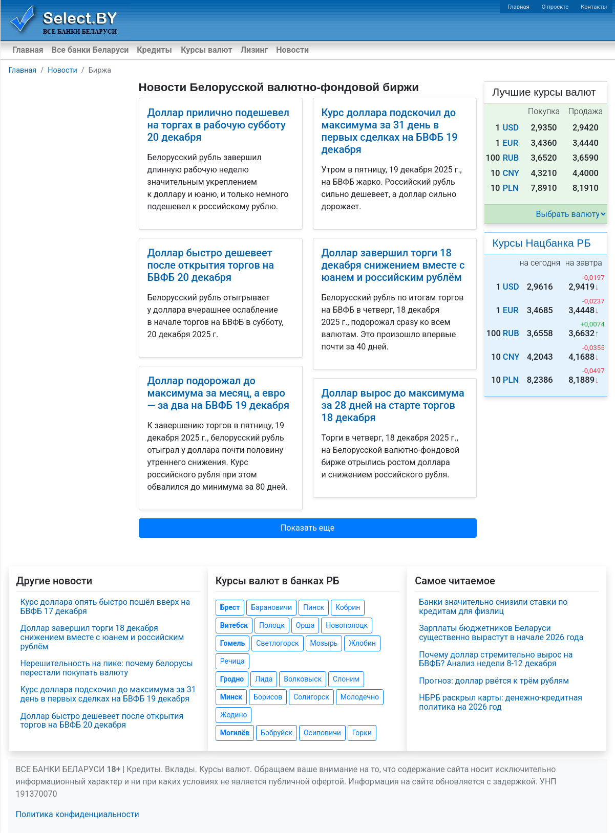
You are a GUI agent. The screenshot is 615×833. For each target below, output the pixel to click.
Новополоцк (347, 625)
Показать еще (307, 528)
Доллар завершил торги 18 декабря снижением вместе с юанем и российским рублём (393, 265)
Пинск (313, 607)
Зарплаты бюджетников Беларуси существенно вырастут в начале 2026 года (501, 632)
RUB (510, 158)
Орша (305, 625)
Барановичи (271, 607)
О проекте (555, 7)
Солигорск (311, 697)
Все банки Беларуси (90, 50)
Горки (362, 733)
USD (510, 128)
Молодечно (360, 697)
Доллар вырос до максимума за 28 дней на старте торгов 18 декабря (393, 405)
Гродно (232, 679)
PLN (510, 188)
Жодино (233, 715)
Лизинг (254, 50)
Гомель (232, 643)
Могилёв (234, 733)
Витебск (234, 625)
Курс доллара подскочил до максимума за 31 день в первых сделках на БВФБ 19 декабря (390, 131)
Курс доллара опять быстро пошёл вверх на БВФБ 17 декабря (105, 606)
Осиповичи (322, 733)
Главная (518, 7)
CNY (510, 173)
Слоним (346, 679)
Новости (292, 50)
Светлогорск (277, 643)
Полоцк (272, 625)
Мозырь (324, 643)
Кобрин (347, 607)
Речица (232, 661)
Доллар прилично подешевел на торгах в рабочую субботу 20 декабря (218, 124)
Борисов (267, 697)
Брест (230, 607)
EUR (510, 143)
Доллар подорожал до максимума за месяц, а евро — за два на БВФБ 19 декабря (218, 393)
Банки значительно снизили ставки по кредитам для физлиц (493, 606)
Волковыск (303, 679)
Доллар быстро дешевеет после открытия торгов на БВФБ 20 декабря (210, 265)
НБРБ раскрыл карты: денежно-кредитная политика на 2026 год (500, 702)
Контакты (594, 7)
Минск (231, 697)
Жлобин (362, 643)
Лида (263, 679)
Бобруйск (276, 733)
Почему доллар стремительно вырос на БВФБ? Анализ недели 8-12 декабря (495, 659)
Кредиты (154, 50)
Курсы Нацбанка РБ (542, 243)
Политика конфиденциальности (77, 814)
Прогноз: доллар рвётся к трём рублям (494, 681)
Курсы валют (206, 50)
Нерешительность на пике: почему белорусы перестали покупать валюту (106, 668)
